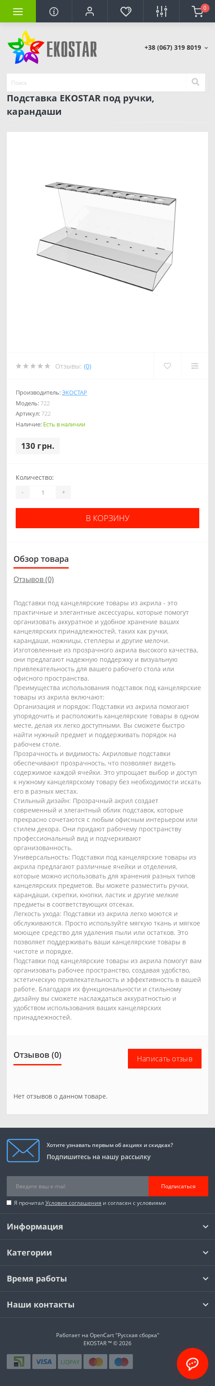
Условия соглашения (73, 1203)
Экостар (74, 392)
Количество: (35, 477)
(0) (87, 366)
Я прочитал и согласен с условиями (90, 1203)
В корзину (108, 518)
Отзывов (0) (33, 579)
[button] (90, 11)
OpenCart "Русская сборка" (124, 1335)
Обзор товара (41, 558)
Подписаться (178, 1186)
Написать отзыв (165, 1059)
